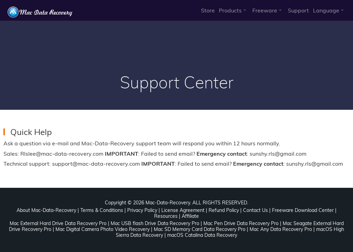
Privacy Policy (142, 210)
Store (208, 10)
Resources (166, 216)
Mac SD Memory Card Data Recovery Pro (199, 229)
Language (326, 10)
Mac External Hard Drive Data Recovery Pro (58, 223)
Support (298, 10)
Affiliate (190, 216)
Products (230, 10)
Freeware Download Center (303, 210)
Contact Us (255, 210)
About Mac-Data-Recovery (46, 210)
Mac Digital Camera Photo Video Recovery (103, 229)
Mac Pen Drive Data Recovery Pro (241, 223)
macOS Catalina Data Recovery (202, 235)
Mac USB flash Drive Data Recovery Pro (155, 223)
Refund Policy (224, 210)
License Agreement (182, 210)
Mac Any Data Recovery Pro (281, 229)
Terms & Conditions (101, 210)
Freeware (264, 10)
